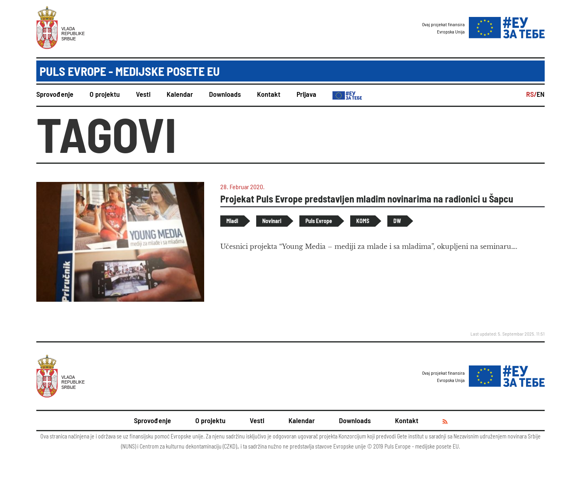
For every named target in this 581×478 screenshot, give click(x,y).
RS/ (531, 94)
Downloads (225, 94)
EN (541, 94)
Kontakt (268, 94)
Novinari (271, 220)
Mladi (232, 220)
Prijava (306, 94)
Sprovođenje (54, 94)
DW (397, 220)
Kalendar (180, 94)
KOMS (362, 220)
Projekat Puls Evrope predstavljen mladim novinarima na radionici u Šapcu (366, 199)
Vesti (143, 94)
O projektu (105, 94)
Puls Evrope (318, 220)
